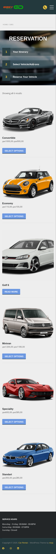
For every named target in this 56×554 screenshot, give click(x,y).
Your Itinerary (20, 52)
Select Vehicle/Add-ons (26, 64)
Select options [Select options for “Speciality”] (14, 422)
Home (5, 24)
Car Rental (23, 543)
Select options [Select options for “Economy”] (14, 216)
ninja (51, 543)
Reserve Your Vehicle (25, 77)
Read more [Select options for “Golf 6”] (11, 292)
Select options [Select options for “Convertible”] (14, 151)
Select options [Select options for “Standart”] (14, 487)
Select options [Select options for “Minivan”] (14, 356)
